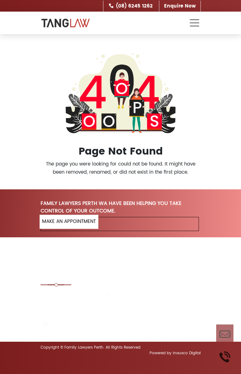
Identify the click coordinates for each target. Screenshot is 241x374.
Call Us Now (224, 356)
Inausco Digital (187, 353)
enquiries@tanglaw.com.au (82, 324)
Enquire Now (180, 6)
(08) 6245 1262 (134, 6)
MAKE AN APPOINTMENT (69, 221)
